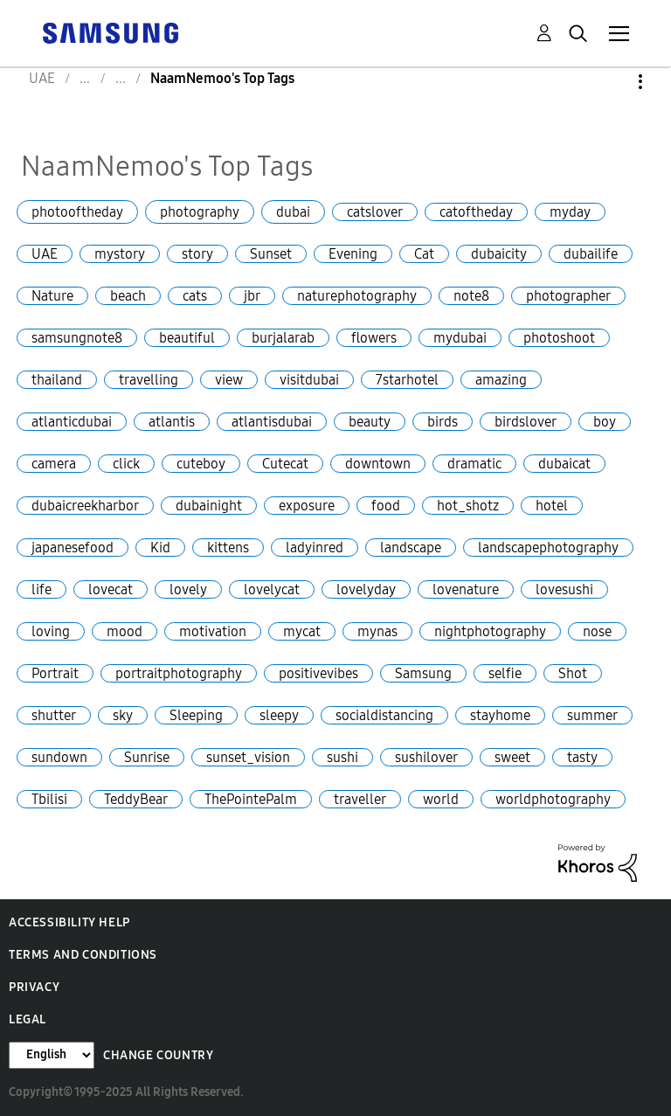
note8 (471, 296)
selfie (505, 673)
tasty (582, 757)
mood (124, 631)
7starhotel (407, 379)
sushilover (426, 757)
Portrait (55, 673)
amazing (501, 379)
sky (123, 715)
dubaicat (564, 463)
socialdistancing (384, 715)
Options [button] (610, 81)
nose (597, 631)
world (441, 799)
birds (442, 421)
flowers (374, 337)
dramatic (474, 463)
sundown (59, 757)
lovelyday (366, 589)
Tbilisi (49, 799)
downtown (378, 463)
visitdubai (309, 379)
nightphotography (490, 631)
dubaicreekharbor (85, 505)
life (41, 589)
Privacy (34, 987)
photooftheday (77, 212)
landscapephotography (548, 547)
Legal (27, 1019)
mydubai (460, 337)
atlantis (172, 421)
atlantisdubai (272, 421)
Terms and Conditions (83, 954)
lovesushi (564, 589)
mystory (119, 254)
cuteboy (200, 463)
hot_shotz (468, 505)
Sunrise (146, 757)
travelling (148, 379)
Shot (572, 673)
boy (604, 421)
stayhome (500, 715)
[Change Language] (51, 1055)
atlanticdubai (71, 421)
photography (199, 212)
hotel (552, 505)
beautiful (187, 337)
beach (128, 296)
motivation (212, 631)
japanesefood (72, 547)
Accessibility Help (69, 922)
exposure (307, 505)
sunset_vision (248, 757)
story (197, 254)
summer (592, 715)
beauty (370, 421)
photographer (568, 296)
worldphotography (553, 799)
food (385, 505)
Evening (353, 254)
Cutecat (285, 463)
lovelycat (272, 589)
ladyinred (314, 547)
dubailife (591, 254)
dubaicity (499, 254)
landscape (410, 547)
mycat (302, 631)
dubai (293, 212)
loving (50, 631)
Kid (160, 547)
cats (195, 296)
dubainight (209, 505)
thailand (56, 379)
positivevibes (318, 673)
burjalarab (283, 337)
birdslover (526, 421)
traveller (360, 799)
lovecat (110, 589)
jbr (252, 296)
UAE (44, 254)
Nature (52, 296)
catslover (375, 212)
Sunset (271, 254)
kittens (228, 547)
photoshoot (559, 337)
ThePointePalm (250, 799)
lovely (188, 589)
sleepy (279, 715)
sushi (342, 757)
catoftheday (476, 212)
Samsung (423, 673)
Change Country (158, 1055)
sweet (512, 757)
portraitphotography (178, 673)
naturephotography (357, 296)
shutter (53, 715)
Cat (424, 254)
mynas (377, 631)
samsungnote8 (76, 337)
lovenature (465, 589)
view (229, 379)
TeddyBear (136, 799)
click (126, 463)
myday (570, 212)
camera (53, 463)
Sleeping (196, 715)
